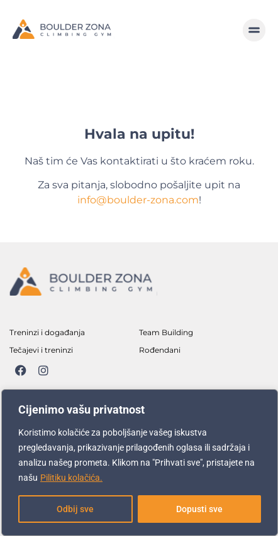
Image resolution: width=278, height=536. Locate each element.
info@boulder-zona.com (138, 200)
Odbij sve (75, 509)
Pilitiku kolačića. (71, 478)
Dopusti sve (199, 509)
